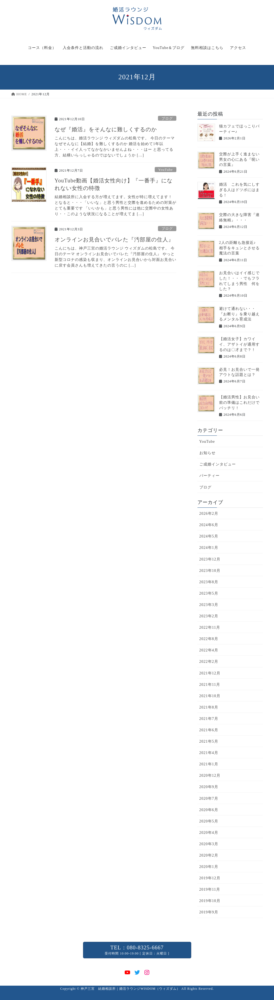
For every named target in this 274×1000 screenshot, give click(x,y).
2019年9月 (208, 912)
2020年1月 (208, 867)
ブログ (167, 118)
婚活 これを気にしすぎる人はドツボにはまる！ (239, 189)
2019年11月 (209, 889)
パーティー (209, 476)
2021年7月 (208, 719)
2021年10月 (209, 696)
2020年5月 (208, 821)
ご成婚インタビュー (217, 464)
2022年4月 (208, 650)
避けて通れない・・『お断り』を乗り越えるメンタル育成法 (239, 314)
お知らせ (207, 453)
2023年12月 (209, 559)
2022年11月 (209, 627)
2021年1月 (208, 764)
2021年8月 (208, 707)
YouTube (165, 170)
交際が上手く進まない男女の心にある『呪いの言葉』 (239, 159)
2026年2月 (208, 514)
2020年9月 (208, 787)
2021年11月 (209, 685)
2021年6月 (208, 730)
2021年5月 (208, 741)
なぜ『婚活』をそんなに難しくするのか (106, 129)
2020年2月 (208, 855)
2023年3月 (208, 605)
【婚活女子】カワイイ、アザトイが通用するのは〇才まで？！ (239, 344)
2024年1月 (208, 548)
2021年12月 (209, 673)
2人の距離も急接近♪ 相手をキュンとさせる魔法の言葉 (239, 248)
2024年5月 (208, 536)
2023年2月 (208, 616)
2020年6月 (208, 810)
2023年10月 (209, 571)
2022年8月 (208, 639)
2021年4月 (208, 753)
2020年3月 (208, 844)
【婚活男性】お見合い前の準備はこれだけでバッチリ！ (239, 402)
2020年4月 (208, 833)
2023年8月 (208, 582)
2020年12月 (209, 775)
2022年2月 (208, 662)
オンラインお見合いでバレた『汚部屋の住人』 (114, 239)
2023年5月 (208, 593)
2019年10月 (209, 901)
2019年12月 (209, 878)
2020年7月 (208, 798)
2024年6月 (208, 525)
